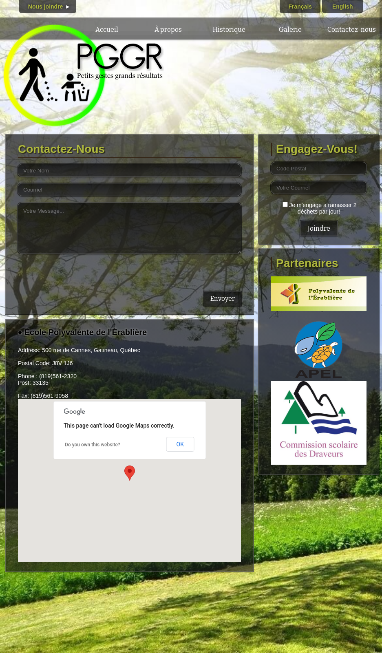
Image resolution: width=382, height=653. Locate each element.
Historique (229, 29)
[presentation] (80, 271)
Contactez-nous (351, 29)
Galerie (290, 29)
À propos (168, 29)
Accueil (106, 29)
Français (300, 6)
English (342, 6)
